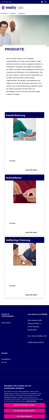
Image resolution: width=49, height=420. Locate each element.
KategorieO (21, 13)
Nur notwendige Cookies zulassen (24, 410)
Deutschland (4, 13)
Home (2, 1)
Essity (10, 1)
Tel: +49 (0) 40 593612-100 (37, 336)
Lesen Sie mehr (32, 170)
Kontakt (6, 1)
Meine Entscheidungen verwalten (24, 405)
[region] (24, 401)
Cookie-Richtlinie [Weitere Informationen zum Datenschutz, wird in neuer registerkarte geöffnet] (31, 401)
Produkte (13, 13)
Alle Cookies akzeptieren (24, 416)
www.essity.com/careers (10, 323)
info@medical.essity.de (36, 342)
